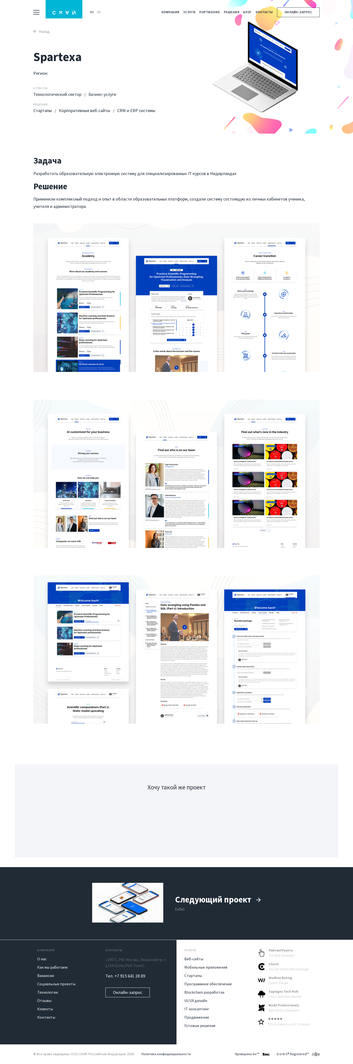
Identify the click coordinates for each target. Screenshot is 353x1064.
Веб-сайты (193, 958)
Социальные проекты (56, 983)
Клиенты (45, 1008)
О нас (42, 958)
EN (99, 12)
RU (92, 12)
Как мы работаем (52, 967)
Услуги (189, 12)
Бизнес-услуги (102, 94)
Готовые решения (199, 1025)
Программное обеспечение (208, 983)
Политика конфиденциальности (166, 1054)
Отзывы (44, 1000)
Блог (247, 12)
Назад (41, 31)
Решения (232, 12)
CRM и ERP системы (136, 110)
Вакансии (45, 975)
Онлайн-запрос (298, 12)
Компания (170, 12)
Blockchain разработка (204, 992)
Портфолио (209, 12)
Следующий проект (218, 899)
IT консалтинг (196, 1008)
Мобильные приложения (205, 967)
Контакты (264, 12)
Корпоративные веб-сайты (85, 110)
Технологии (47, 992)
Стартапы (43, 110)
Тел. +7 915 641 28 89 (125, 976)
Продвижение (196, 1017)
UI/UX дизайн (195, 1000)
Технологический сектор (57, 94)
